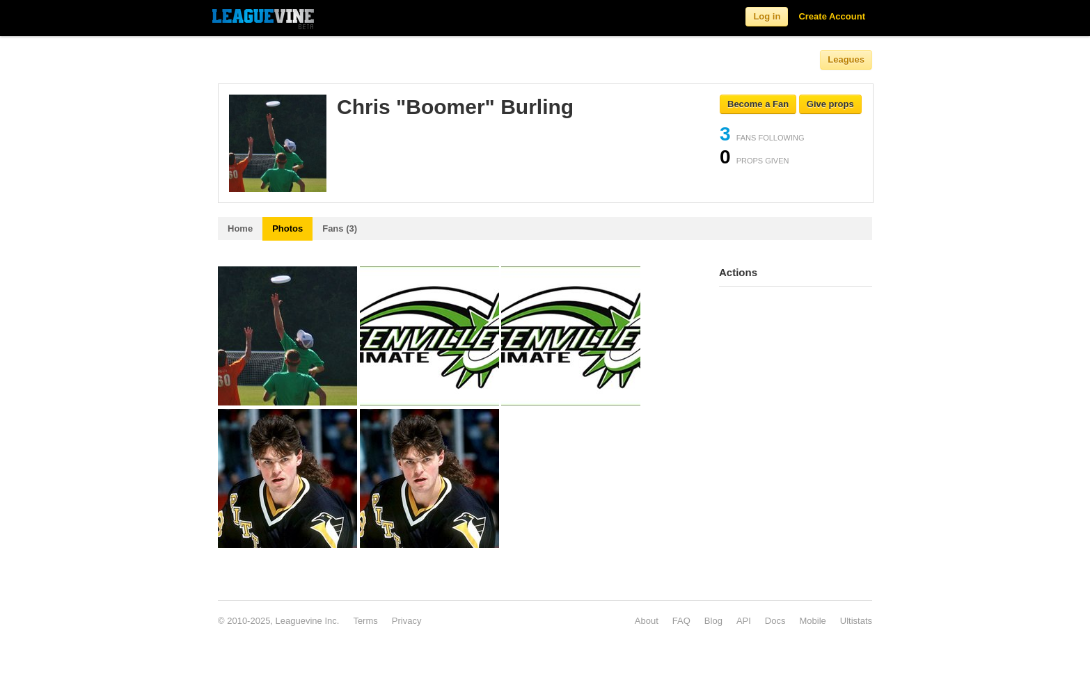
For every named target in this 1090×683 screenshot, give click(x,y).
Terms (365, 621)
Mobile (812, 621)
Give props (830, 104)
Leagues (846, 59)
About (646, 621)
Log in (766, 16)
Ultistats (856, 621)
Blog (713, 621)
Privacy (407, 621)
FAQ (681, 621)
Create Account (831, 16)
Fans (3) (339, 228)
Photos (287, 228)
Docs (775, 621)
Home (240, 228)
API (743, 621)
